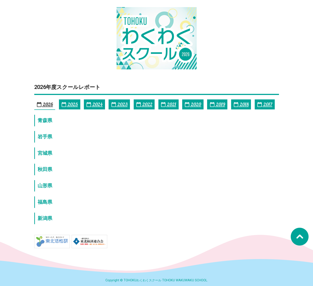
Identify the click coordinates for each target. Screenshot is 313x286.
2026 (44, 104)
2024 (94, 104)
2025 (69, 104)
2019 (217, 104)
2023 (119, 104)
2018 (241, 104)
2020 (192, 104)
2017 (264, 104)
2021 (168, 104)
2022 (144, 104)
